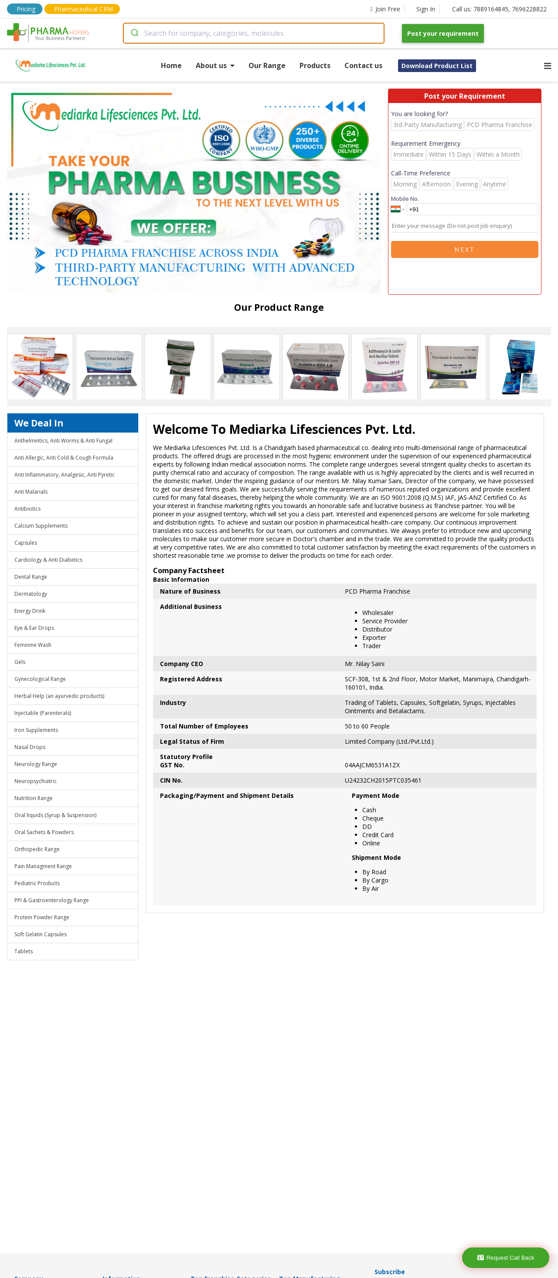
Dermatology (30, 594)
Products (314, 65)
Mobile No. (405, 199)
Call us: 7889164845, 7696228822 (499, 9)
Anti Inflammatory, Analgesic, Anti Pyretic (64, 474)
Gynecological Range (40, 679)
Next (464, 249)
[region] (197, 192)
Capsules (25, 542)
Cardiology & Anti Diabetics (48, 559)
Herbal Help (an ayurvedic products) (59, 696)
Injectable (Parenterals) (42, 713)
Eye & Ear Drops (34, 628)
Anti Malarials (31, 491)
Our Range (267, 65)
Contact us (363, 65)
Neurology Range (35, 764)
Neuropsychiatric (35, 781)
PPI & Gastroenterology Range (51, 900)
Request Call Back (505, 1257)
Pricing (26, 9)
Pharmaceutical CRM (83, 9)
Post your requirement (443, 33)
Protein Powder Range (41, 917)
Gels (19, 662)
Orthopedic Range (37, 849)
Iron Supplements (36, 730)
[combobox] (254, 33)
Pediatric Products (37, 883)
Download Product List (437, 66)
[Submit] (134, 33)
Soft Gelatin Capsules (40, 934)
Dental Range (30, 577)
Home (171, 65)
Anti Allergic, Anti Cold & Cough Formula (63, 457)
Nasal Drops (29, 747)
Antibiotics (27, 508)
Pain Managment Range (43, 866)
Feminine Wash (32, 645)
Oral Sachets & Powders (44, 832)
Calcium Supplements (41, 525)
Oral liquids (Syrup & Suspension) (55, 815)
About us (215, 65)
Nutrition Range (33, 798)
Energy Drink (29, 611)
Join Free (385, 9)
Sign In (425, 9)
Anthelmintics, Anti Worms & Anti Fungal (63, 440)
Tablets (23, 951)
